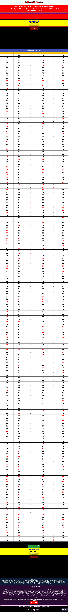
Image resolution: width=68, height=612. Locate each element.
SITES (37, 17)
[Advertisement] (34, 40)
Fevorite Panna (45, 606)
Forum (20, 606)
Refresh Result (34, 25)
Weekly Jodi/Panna (28, 606)
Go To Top (34, 557)
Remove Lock (34, 546)
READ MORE (34, 602)
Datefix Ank (37, 606)
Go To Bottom (34, 28)
